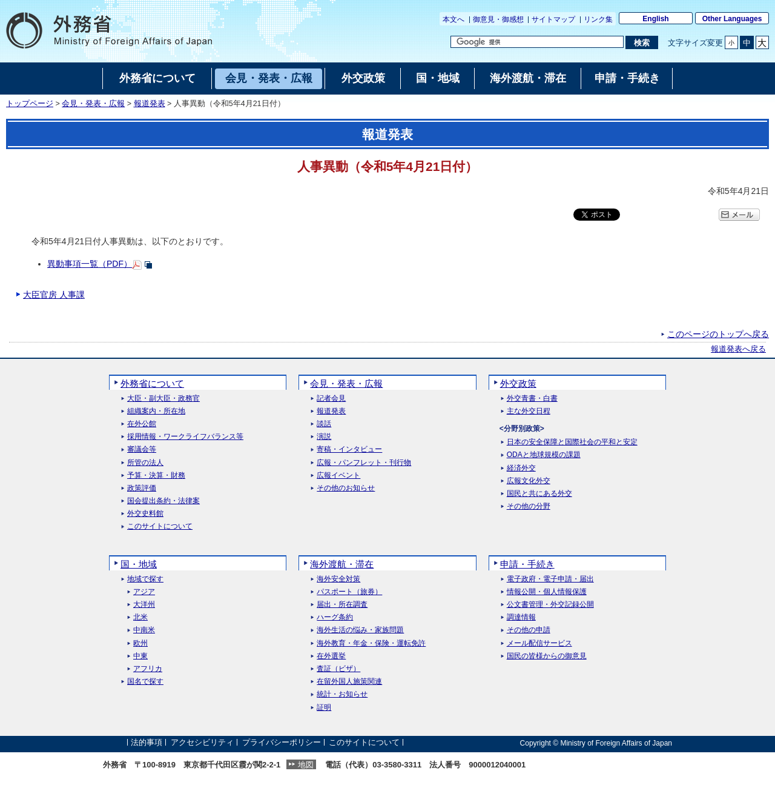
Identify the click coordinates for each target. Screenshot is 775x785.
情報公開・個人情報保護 (547, 592)
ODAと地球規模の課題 (544, 455)
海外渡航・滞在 (342, 564)
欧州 (140, 643)
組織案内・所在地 (156, 411)
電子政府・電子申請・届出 (550, 579)
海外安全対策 (338, 579)
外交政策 (518, 383)
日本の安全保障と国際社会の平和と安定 (572, 442)
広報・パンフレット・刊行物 (364, 463)
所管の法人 (145, 463)
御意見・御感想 (498, 19)
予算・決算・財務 (156, 475)
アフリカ (147, 669)
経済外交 (521, 468)
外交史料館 (145, 514)
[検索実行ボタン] (641, 42)
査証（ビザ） (338, 669)
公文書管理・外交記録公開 (550, 605)
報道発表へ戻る (738, 349)
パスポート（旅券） (349, 592)
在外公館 (141, 424)
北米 (140, 617)
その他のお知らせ (346, 488)
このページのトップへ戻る (718, 334)
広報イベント (338, 475)
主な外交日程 (528, 411)
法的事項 (146, 742)
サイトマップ (553, 19)
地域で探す (145, 579)
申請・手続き (527, 564)
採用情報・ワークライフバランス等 (185, 437)
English (655, 19)
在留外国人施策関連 (349, 682)
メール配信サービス (539, 643)
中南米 (144, 630)
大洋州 (144, 605)
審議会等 (141, 449)
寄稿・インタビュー (349, 449)
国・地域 (138, 564)
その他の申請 (528, 630)
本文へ (453, 19)
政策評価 (141, 488)
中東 (140, 656)
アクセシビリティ (202, 742)
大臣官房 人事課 (54, 294)
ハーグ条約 (335, 617)
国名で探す (145, 682)
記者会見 (331, 399)
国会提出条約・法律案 (163, 501)
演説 (324, 437)
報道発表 (149, 103)
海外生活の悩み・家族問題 (360, 630)
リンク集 (598, 19)
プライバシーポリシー (281, 742)
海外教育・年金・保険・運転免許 (371, 643)
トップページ (29, 103)
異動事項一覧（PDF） (89, 264)
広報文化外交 (528, 481)
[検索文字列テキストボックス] (537, 42)
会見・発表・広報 (93, 103)
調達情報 (521, 617)
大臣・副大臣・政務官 (163, 399)
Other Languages (732, 19)
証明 (324, 708)
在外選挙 (331, 656)
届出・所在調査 (342, 605)
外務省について (152, 383)
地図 (306, 764)
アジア (144, 592)
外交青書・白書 (532, 399)
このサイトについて (160, 526)
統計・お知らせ (342, 694)
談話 (324, 424)
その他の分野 (528, 506)
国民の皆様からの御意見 (547, 656)
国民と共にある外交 (539, 494)
